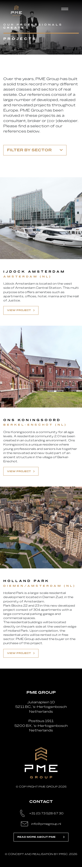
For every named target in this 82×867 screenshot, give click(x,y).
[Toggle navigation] (66, 11)
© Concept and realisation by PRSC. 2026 (41, 854)
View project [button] (21, 310)
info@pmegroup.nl (46, 824)
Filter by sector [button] (35, 150)
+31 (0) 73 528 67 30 (46, 813)
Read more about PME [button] (41, 837)
